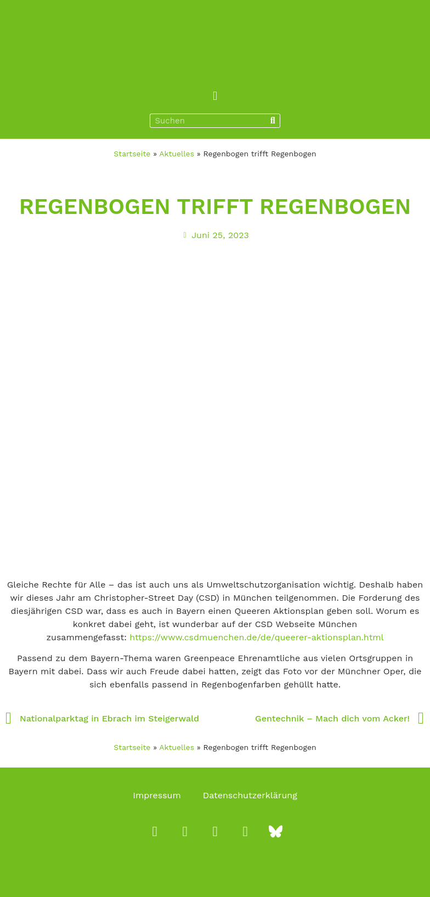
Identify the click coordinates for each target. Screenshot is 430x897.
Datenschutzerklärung (250, 795)
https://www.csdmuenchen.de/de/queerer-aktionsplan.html (256, 637)
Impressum (156, 795)
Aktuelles (176, 153)
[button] (215, 96)
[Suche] (272, 120)
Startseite (132, 153)
